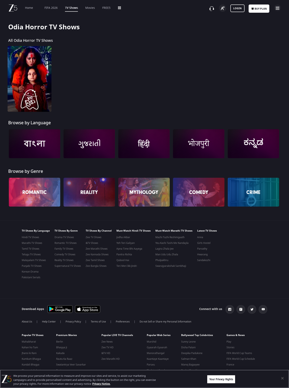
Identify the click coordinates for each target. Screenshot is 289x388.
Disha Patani (188, 346)
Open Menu (277, 8)
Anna (200, 237)
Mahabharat (29, 340)
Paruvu (151, 363)
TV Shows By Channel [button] (99, 231)
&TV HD (105, 351)
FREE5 (106, 8)
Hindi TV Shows (30, 237)
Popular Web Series (159, 333)
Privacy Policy (73, 320)
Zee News (107, 340)
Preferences (123, 320)
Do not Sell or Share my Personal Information (165, 320)
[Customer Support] (212, 9)
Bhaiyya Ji (61, 346)
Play (228, 340)
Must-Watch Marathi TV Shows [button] (173, 231)
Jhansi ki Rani (29, 351)
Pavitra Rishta (124, 254)
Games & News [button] (235, 333)
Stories (230, 346)
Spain (229, 369)
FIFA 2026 (49, 8)
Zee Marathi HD (110, 357)
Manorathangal (155, 351)
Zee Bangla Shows (96, 266)
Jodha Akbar (123, 237)
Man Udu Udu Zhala (166, 254)
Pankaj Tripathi (189, 369)
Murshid (151, 340)
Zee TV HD (107, 346)
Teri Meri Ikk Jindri (126, 266)
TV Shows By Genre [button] (66, 231)
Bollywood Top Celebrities (197, 333)
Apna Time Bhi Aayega (129, 249)
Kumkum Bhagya (31, 357)
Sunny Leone (188, 340)
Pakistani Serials (31, 277)
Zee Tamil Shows (95, 260)
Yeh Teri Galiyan (125, 243)
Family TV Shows (64, 249)
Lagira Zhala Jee (164, 249)
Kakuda (60, 351)
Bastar (60, 369)
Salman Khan (188, 357)
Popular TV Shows (32, 333)
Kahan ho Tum (30, 346)
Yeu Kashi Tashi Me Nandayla (172, 243)
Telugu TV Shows (31, 254)
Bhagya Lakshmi (31, 369)
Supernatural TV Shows (68, 266)
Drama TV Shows (64, 237)
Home (29, 8)
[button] (36, 334)
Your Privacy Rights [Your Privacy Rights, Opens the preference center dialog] (221, 379)
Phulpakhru (161, 260)
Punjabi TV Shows (32, 266)
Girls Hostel (203, 243)
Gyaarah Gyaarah (157, 346)
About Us (27, 320)
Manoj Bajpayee (190, 363)
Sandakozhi (203, 260)
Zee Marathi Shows (97, 249)
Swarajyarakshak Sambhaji (170, 266)
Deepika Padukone (192, 351)
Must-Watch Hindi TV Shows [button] (133, 231)
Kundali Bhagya (30, 363)
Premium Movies (66, 333)
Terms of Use (98, 320)
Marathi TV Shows (32, 243)
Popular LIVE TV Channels (117, 333)
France (230, 363)
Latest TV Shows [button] (207, 231)
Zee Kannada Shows (97, 254)
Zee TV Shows (93, 237)
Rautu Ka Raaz (64, 357)
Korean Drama (30, 272)
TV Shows (71, 8)
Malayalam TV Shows (34, 260)
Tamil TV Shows (30, 249)
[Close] (282, 378)
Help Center (49, 320)
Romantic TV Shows (66, 243)
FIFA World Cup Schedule (240, 357)
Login (237, 8)
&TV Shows (92, 243)
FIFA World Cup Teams (239, 351)
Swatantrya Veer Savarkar (71, 363)
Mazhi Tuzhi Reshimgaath (169, 237)
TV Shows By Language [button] (36, 231)
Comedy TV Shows (65, 254)
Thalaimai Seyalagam (159, 369)
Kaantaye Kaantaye (158, 357)
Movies (90, 8)
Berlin (59, 340)
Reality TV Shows (64, 260)
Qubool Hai (122, 260)
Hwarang (202, 254)
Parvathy (202, 249)
